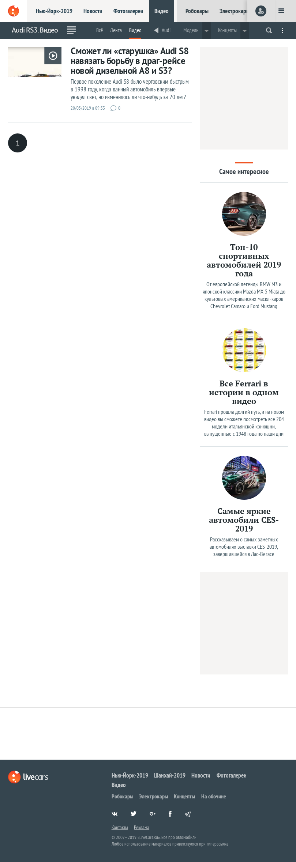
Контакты (120, 827)
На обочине (213, 796)
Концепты (184, 796)
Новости (92, 11)
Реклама (141, 827)
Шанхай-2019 (170, 775)
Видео (161, 11)
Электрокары (235, 11)
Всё (99, 30)
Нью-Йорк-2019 (54, 11)
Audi (166, 30)
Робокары (197, 11)
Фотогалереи (128, 11)
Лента (116, 30)
